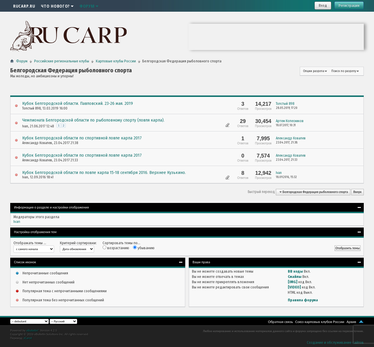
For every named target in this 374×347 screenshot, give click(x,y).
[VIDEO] (294, 287)
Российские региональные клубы (61, 61)
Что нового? (57, 6)
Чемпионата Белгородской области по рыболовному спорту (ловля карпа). (93, 120)
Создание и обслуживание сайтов (335, 342)
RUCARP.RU (24, 6)
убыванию (144, 247)
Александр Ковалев (37, 143)
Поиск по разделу (343, 71)
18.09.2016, (286, 177)
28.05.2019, (286, 108)
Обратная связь (280, 321)
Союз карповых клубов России (319, 321)
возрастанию (116, 247)
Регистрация (349, 5)
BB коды (295, 271)
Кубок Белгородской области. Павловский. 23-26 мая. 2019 (77, 103)
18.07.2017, (286, 125)
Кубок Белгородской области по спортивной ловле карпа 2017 (82, 138)
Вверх (357, 192)
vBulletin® (32, 330)
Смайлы (295, 276)
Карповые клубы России (116, 61)
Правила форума (303, 300)
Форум (88, 6)
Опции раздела (313, 71)
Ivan (25, 126)
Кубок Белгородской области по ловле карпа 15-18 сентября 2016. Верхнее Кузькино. (104, 172)
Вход (323, 5)
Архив (351, 321)
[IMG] (292, 282)
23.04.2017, (286, 142)
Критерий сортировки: (78, 243)
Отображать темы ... (29, 243)
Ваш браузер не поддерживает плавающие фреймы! (276, 37)
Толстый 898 (31, 108)
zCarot (28, 338)
